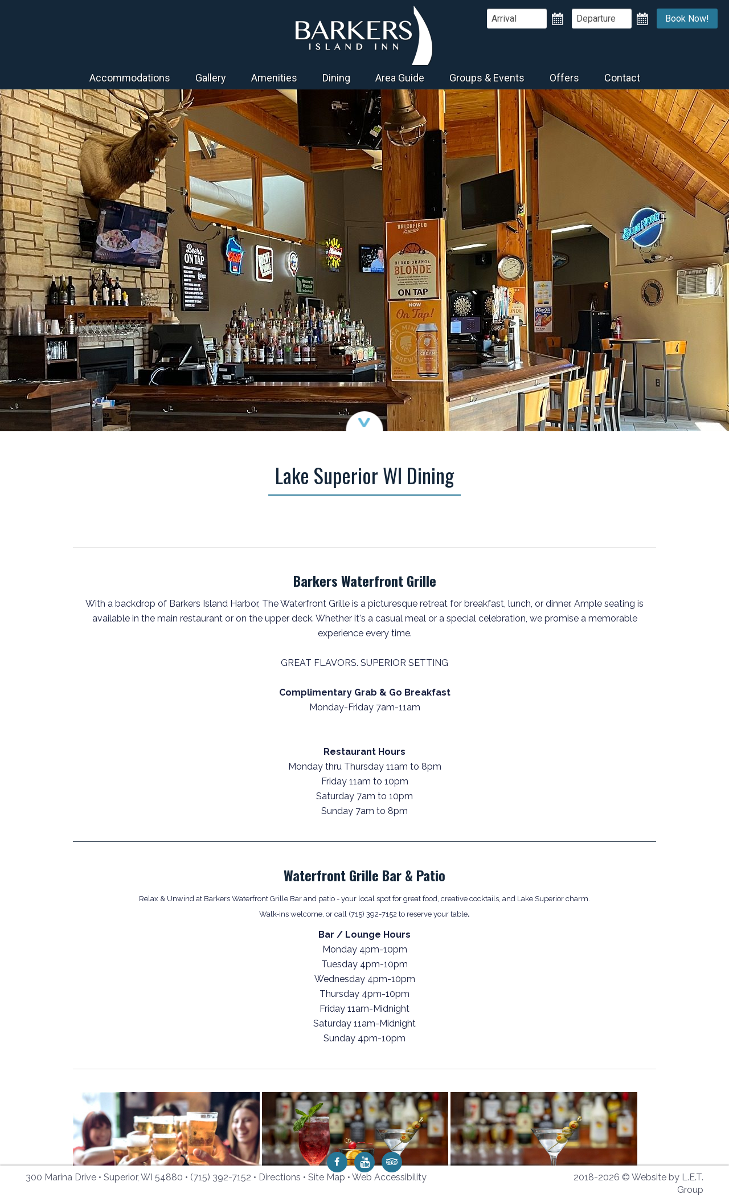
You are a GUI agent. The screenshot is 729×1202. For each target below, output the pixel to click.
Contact (622, 78)
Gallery (210, 78)
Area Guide (399, 78)
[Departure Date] (602, 18)
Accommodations (129, 78)
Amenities (274, 78)
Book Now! (687, 18)
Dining (336, 78)
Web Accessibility (389, 1177)
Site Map (326, 1177)
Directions (280, 1177)
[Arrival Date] (517, 18)
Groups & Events (487, 78)
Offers (564, 78)
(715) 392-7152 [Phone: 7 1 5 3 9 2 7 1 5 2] (220, 1177)
